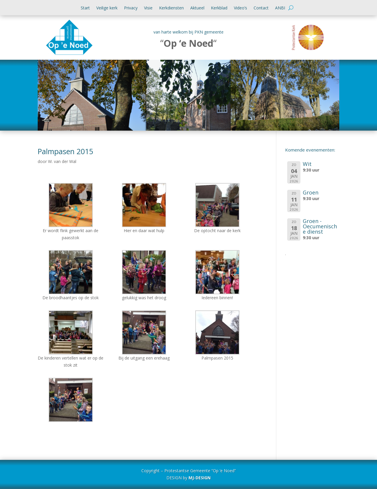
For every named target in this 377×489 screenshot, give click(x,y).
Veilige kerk (107, 8)
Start (85, 8)
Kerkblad (219, 8)
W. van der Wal (62, 161)
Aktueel (197, 8)
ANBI (280, 8)
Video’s (240, 8)
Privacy (131, 8)
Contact (261, 8)
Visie (148, 8)
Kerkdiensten (171, 8)
